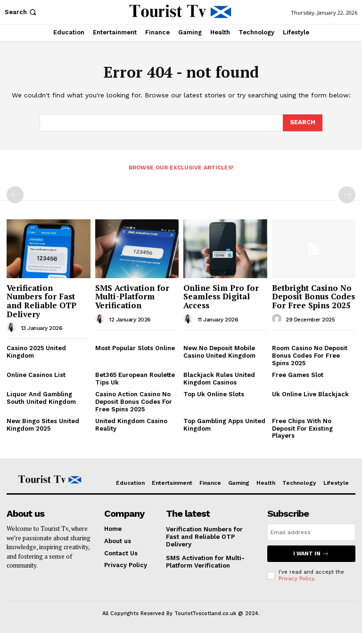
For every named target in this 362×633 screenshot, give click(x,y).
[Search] (302, 122)
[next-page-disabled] (346, 194)
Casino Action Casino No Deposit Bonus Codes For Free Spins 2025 (133, 401)
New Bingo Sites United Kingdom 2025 (43, 424)
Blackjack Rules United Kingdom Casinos (219, 378)
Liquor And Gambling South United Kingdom (41, 398)
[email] (311, 532)
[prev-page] (15, 194)
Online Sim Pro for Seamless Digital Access (221, 296)
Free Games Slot (297, 374)
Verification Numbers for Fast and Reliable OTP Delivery (41, 301)
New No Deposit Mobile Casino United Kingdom (219, 352)
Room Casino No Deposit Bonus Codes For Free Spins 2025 (309, 355)
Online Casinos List (36, 374)
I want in (311, 553)
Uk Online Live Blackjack (310, 394)
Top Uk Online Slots (213, 394)
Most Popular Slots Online (135, 348)
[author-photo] (13, 327)
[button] (21, 12)
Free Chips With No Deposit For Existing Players (302, 428)
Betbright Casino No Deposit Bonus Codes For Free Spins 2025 (313, 296)
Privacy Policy (296, 579)
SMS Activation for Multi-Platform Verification (132, 296)
